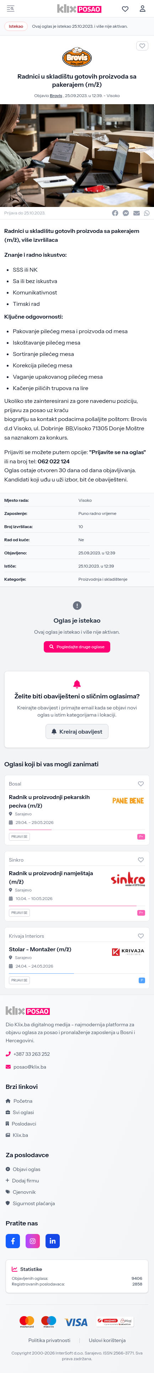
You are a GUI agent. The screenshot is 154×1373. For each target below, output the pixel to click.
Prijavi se (19, 837)
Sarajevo (23, 813)
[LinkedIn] (53, 1241)
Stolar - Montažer (40, 949)
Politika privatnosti (49, 1340)
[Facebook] (13, 1241)
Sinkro (16, 860)
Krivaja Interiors (26, 936)
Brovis (56, 95)
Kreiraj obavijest (77, 731)
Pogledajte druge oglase (77, 646)
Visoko (113, 95)
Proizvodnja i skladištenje (103, 579)
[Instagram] (33, 1241)
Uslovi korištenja (107, 1340)
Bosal (15, 784)
